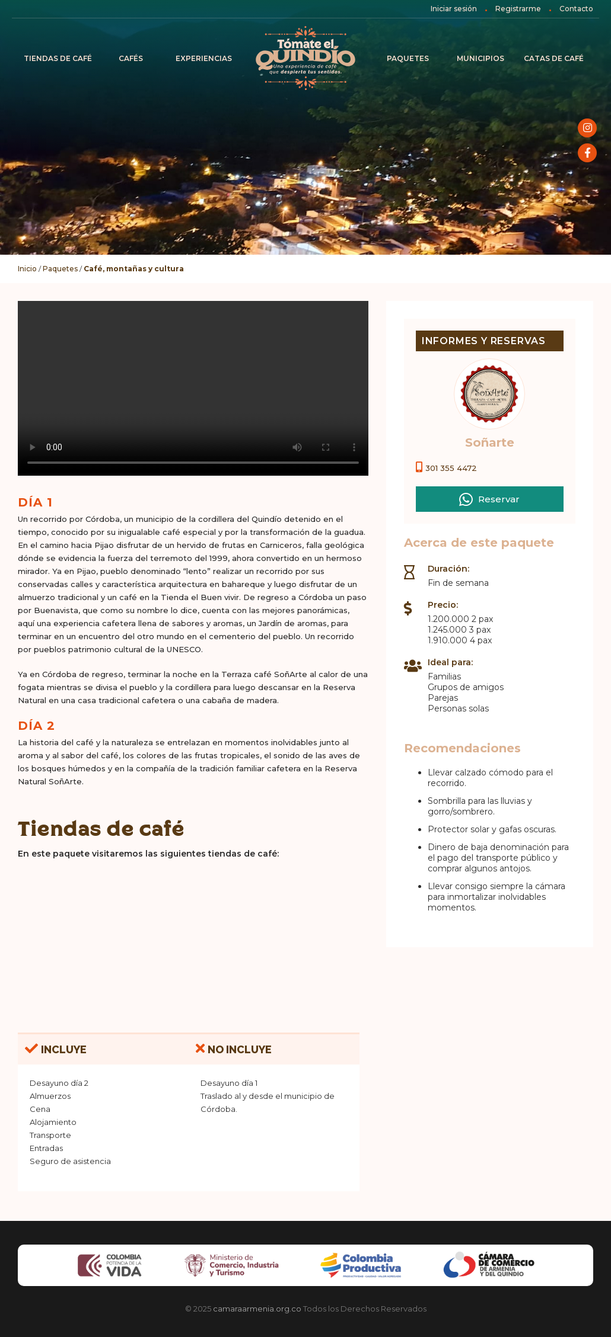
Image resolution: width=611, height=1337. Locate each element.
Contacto (576, 8)
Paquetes (408, 58)
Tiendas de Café (58, 58)
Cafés (131, 58)
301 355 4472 (451, 468)
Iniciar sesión (454, 8)
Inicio (305, 58)
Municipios (480, 58)
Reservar (489, 498)
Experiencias (204, 58)
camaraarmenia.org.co (257, 1308)
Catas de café (554, 58)
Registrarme (518, 8)
